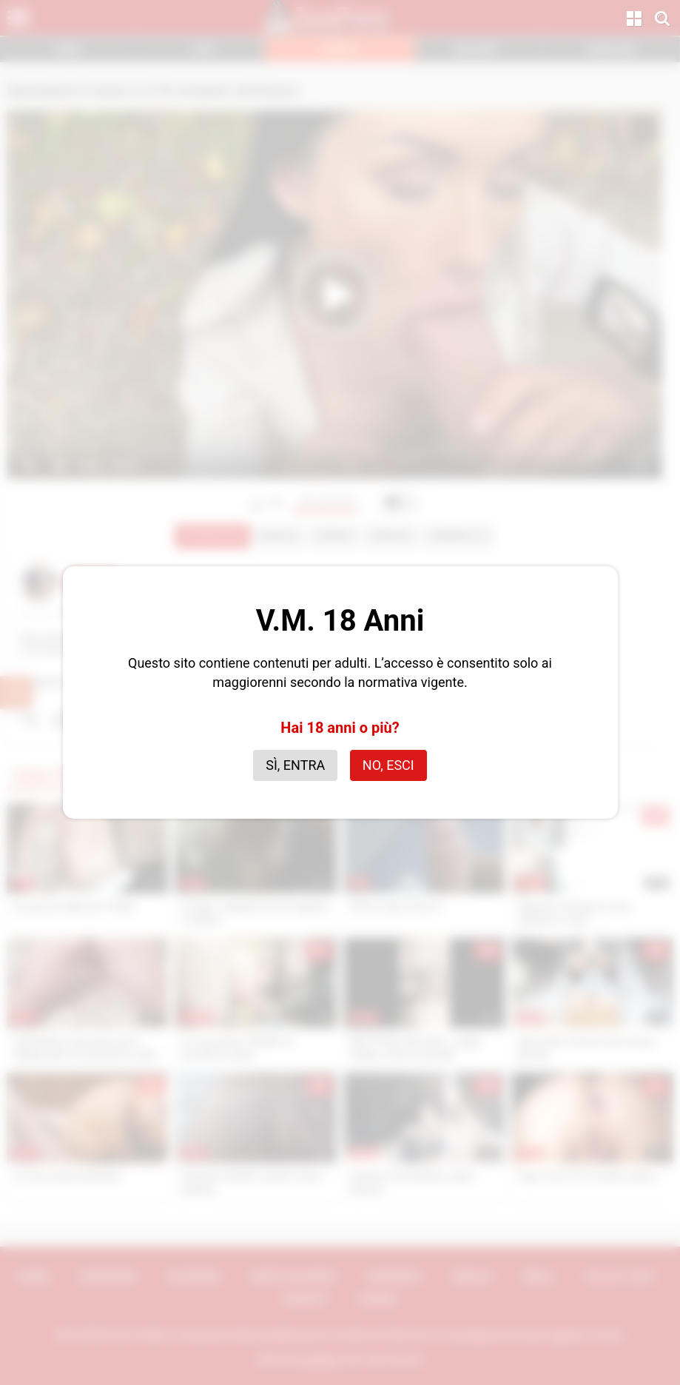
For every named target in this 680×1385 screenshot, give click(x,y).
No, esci (388, 765)
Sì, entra (295, 765)
